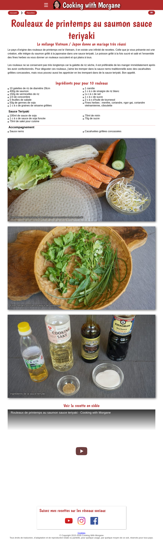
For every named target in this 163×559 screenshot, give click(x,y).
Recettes (31, 13)
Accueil (13, 13)
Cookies (81, 533)
